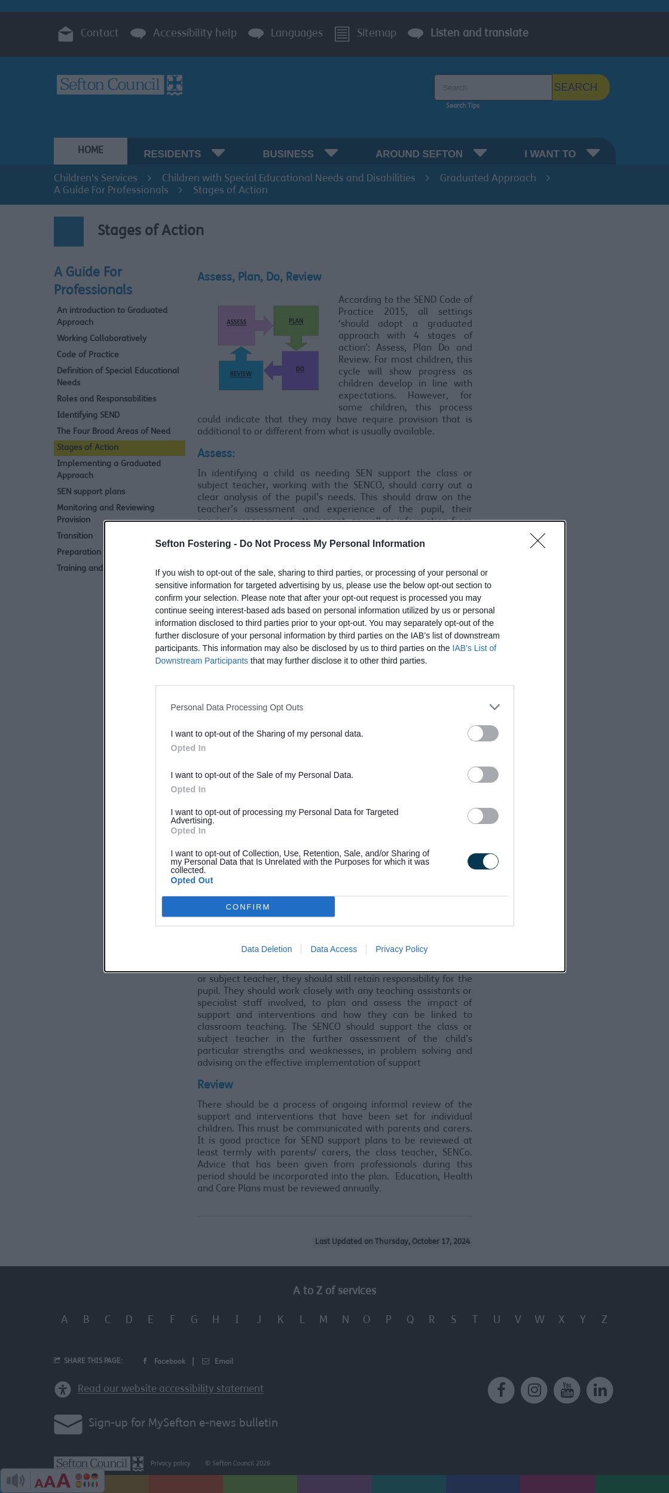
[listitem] (335, 707)
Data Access (333, 949)
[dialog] (335, 746)
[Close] (541, 544)
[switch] (483, 733)
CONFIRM (248, 906)
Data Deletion (267, 949)
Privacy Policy (401, 949)
